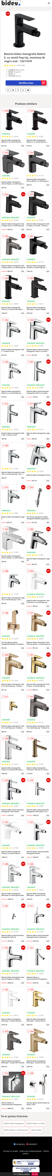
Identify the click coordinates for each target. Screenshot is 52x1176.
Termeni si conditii (10, 1151)
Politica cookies (23, 1174)
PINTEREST (31, 1144)
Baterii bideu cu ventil (36, 1123)
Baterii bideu (36, 1130)
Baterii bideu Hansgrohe (14, 1123)
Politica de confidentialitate (31, 1151)
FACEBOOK (19, 1144)
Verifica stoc (32, 82)
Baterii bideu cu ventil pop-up (16, 1130)
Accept (35, 1174)
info (22, 146)
